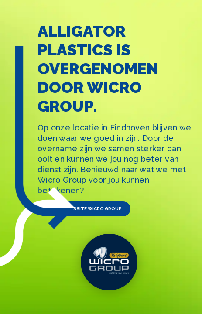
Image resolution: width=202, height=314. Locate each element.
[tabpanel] (101, 157)
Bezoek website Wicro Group (84, 208)
